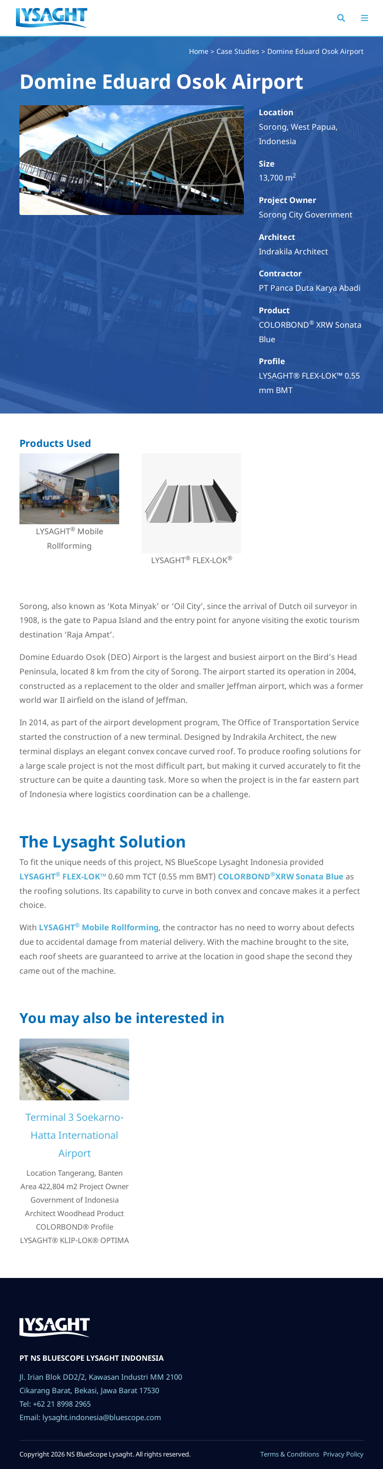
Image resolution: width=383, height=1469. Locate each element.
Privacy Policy (343, 1454)
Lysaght (51, 27)
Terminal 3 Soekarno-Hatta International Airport (74, 1135)
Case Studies (237, 51)
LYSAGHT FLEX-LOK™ (62, 876)
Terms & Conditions (289, 1454)
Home (198, 51)
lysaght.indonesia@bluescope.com (101, 1417)
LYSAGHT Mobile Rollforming (99, 927)
